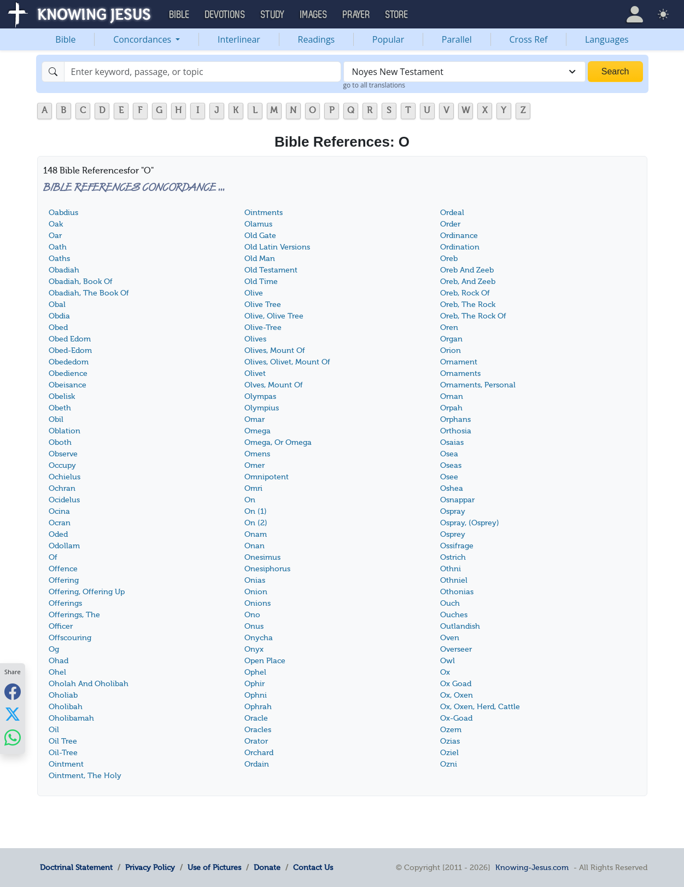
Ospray (452, 511)
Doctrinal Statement (76, 867)
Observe (63, 454)
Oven (449, 638)
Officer (61, 626)
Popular (388, 39)
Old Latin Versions (277, 247)
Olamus (258, 224)
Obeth (60, 408)
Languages (607, 39)
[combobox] (464, 71)
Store (396, 15)
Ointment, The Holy (85, 776)
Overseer (456, 649)
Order (450, 224)
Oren (449, 327)
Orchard (258, 753)
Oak (56, 224)
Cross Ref (528, 39)
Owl (447, 661)
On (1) (255, 511)
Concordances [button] (143, 39)
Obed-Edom (70, 350)
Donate (267, 867)
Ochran (62, 488)
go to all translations (374, 85)
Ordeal (452, 212)
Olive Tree (262, 304)
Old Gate (260, 235)
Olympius (261, 408)
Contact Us (313, 867)
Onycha (258, 638)
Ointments (263, 212)
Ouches (453, 615)
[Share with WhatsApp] (12, 737)
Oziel (449, 753)
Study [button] (273, 15)
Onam (255, 534)
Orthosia (455, 431)
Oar (55, 235)
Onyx (254, 649)
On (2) (255, 523)
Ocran (60, 523)
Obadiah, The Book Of (89, 293)
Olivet (255, 373)
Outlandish (460, 626)
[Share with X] (12, 714)
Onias (254, 580)
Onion (255, 592)
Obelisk (62, 396)
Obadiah (64, 270)
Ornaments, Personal (478, 385)
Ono (252, 615)
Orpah (451, 408)
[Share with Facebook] (12, 691)
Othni (450, 569)
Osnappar (457, 500)
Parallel (457, 39)
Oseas (450, 465)
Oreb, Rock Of (465, 293)
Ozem (450, 730)
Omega (257, 431)
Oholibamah (71, 718)
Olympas (260, 396)
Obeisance (67, 385)
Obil (56, 419)
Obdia (59, 316)
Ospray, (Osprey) (469, 523)
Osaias (452, 442)
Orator (256, 741)
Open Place (264, 661)
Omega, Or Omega (278, 442)
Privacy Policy (150, 867)
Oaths (59, 258)
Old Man (259, 258)
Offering (64, 580)
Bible (65, 39)
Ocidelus (64, 500)
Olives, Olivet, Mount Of (287, 362)
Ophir (254, 684)
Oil (54, 730)
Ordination (460, 247)
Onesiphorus (267, 569)
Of (53, 557)
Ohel (57, 672)
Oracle (256, 718)
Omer (254, 465)
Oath (58, 247)
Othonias (456, 592)
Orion (450, 350)
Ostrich (453, 557)
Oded (58, 534)
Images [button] (314, 15)
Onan (254, 546)
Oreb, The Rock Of (473, 316)
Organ (451, 339)
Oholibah (66, 707)
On (249, 500)
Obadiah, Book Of (81, 281)
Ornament (458, 362)
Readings (316, 39)
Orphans (455, 419)
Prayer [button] (356, 15)
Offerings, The (74, 615)
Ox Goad (455, 684)
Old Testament (270, 270)
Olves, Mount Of (273, 385)
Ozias (450, 741)
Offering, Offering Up (87, 592)
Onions (257, 603)
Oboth (60, 442)
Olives (255, 339)
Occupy (62, 465)
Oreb (449, 258)
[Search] (202, 71)
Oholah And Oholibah (88, 684)
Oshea (451, 488)
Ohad (58, 661)
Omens (257, 454)
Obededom (69, 362)
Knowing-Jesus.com (532, 867)
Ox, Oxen (456, 695)
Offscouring (70, 638)
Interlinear (239, 39)
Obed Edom (70, 339)
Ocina (59, 511)
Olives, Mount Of (274, 350)
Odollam (64, 546)
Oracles (257, 730)
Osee (449, 477)
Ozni (448, 764)
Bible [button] (179, 15)
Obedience (68, 373)
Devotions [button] (225, 15)
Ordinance (459, 235)
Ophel (255, 672)
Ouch (450, 603)
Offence (63, 569)
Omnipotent (266, 477)
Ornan (451, 396)
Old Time (261, 281)
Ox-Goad (456, 718)
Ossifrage (456, 546)
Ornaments (460, 373)
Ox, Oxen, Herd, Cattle (480, 707)
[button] (634, 14)
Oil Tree (63, 741)
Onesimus (262, 557)
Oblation (64, 431)
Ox (445, 672)
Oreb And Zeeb (467, 270)
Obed (58, 327)
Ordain (256, 764)
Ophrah (258, 707)
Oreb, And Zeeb (467, 281)
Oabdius (63, 212)
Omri (253, 488)
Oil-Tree (63, 753)
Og (54, 649)
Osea (449, 454)
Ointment (66, 764)
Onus (254, 626)
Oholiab (63, 695)
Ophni (255, 695)
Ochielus (64, 477)
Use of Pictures (214, 867)
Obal (57, 304)
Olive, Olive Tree (273, 316)
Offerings (65, 603)
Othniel (453, 580)
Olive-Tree (263, 327)
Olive (253, 293)
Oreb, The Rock (467, 304)
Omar (254, 419)
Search (615, 71)
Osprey (452, 534)
